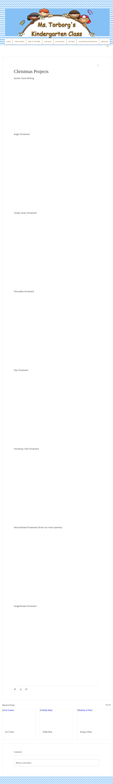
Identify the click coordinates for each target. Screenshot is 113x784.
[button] (108, 46)
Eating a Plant (86, 732)
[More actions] (97, 65)
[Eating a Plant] (94, 718)
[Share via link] (26, 689)
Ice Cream (9, 732)
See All (108, 705)
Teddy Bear (47, 732)
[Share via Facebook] (15, 689)
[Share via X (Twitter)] (20, 689)
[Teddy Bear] (56, 718)
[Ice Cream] (19, 718)
